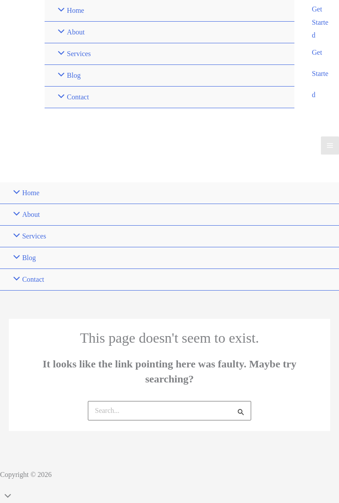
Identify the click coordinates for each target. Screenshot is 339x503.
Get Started (320, 73)
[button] (321, 22)
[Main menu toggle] (330, 145)
